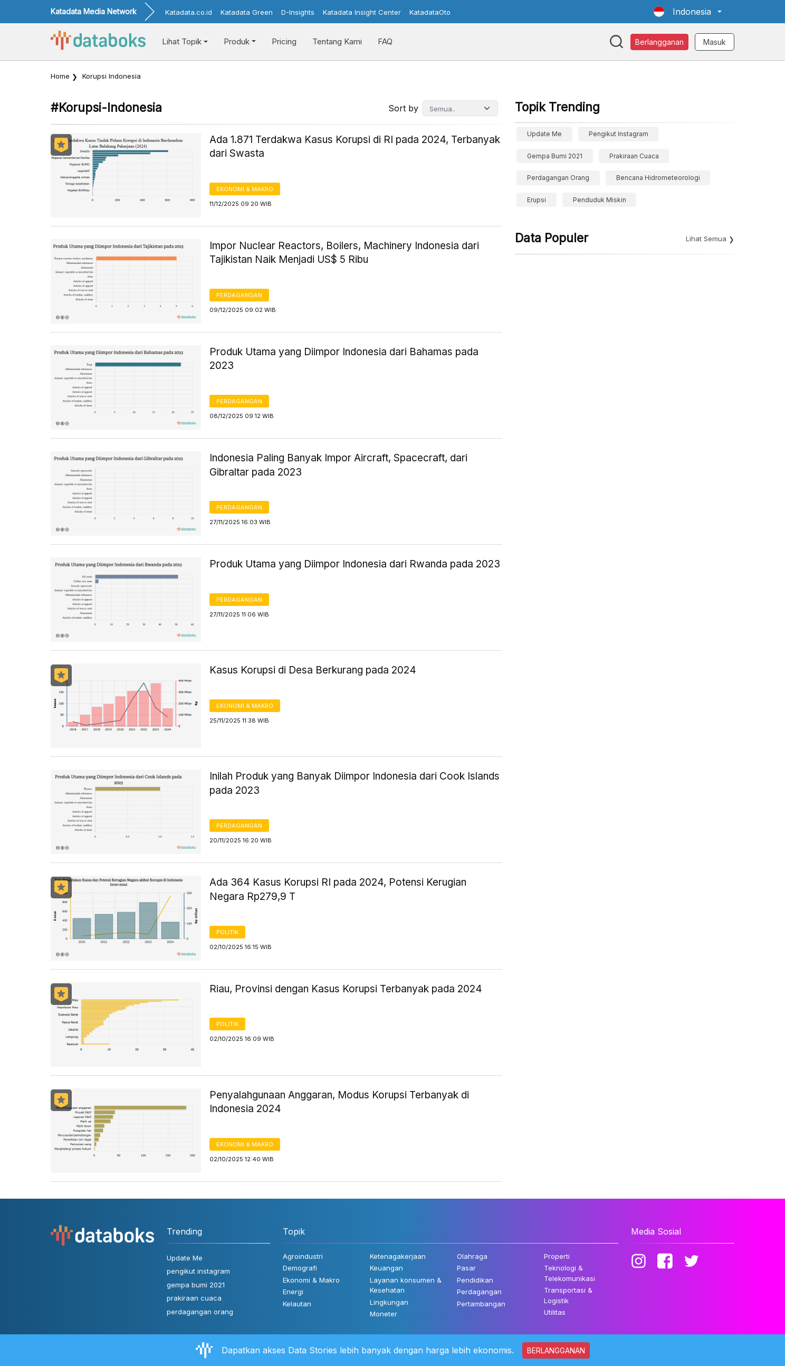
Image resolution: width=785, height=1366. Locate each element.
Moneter (383, 1314)
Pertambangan (481, 1303)
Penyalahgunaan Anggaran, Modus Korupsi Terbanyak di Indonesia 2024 (339, 1102)
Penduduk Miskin (599, 200)
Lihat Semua (706, 238)
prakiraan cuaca (634, 156)
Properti (557, 1256)
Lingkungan (389, 1302)
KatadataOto (430, 12)
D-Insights (297, 12)
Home (60, 76)
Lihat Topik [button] (182, 41)
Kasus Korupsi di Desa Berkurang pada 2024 (312, 670)
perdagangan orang (558, 178)
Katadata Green (247, 12)
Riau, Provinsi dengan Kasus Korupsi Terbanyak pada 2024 (345, 989)
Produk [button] (237, 41)
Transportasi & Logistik (568, 1295)
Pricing (284, 41)
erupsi (536, 200)
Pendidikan (475, 1280)
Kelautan (297, 1303)
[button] (687, 12)
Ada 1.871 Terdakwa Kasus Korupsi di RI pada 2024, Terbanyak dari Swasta (354, 147)
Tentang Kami (337, 41)
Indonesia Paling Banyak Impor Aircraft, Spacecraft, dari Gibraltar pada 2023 (338, 465)
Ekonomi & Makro (244, 189)
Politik (227, 932)
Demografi (300, 1268)
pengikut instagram (618, 134)
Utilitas (555, 1312)
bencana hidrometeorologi (658, 178)
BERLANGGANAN (556, 1350)
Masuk (714, 41)
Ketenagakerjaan (398, 1256)
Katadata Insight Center (362, 12)
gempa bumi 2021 (554, 156)
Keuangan (386, 1268)
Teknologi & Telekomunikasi (569, 1273)
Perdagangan (239, 295)
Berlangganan (659, 41)
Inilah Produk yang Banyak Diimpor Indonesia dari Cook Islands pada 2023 (354, 783)
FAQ (385, 41)
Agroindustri (303, 1256)
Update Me (544, 134)
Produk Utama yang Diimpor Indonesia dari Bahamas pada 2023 (343, 359)
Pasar (466, 1268)
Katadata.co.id (188, 12)
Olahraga (472, 1256)
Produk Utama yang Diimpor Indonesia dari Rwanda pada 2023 (354, 564)
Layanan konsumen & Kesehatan (406, 1285)
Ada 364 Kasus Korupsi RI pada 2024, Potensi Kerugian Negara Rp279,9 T (337, 889)
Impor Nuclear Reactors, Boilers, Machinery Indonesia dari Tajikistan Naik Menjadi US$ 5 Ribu (344, 253)
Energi (293, 1291)
